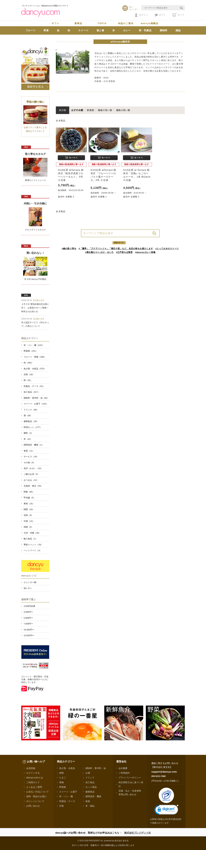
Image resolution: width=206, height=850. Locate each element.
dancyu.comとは (34, 777)
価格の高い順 (123, 110)
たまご (62, 777)
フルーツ (30, 30)
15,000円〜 (29, 635)
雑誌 (178, 30)
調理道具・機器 (93, 796)
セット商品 (91, 787)
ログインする (33, 773)
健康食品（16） (31, 421)
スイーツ (83, 30)
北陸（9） (28, 515)
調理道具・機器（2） (34, 445)
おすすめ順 (77, 110)
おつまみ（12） (31, 480)
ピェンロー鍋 (30, 582)
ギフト (55, 23)
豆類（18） (29, 374)
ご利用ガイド (33, 782)
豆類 (61, 806)
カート (178, 15)
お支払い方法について (37, 791)
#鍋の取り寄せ (69, 248)
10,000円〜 (29, 629)
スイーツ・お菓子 (68, 791)
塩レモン (28, 588)
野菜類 (62, 787)
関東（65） (29, 492)
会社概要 (122, 768)
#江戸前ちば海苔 (124, 252)
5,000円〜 (28, 618)
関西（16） (29, 509)
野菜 (46, 30)
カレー (127, 30)
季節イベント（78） (33, 544)
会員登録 (30, 768)
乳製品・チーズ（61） (34, 386)
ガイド (160, 15)
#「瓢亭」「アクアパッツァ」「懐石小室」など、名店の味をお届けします (116, 248)
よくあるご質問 (34, 787)
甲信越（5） (29, 497)
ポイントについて (35, 801)
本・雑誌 (89, 806)
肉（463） (28, 362)
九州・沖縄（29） (32, 533)
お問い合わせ (33, 806)
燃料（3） (28, 433)
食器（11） (29, 451)
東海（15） (29, 503)
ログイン (141, 15)
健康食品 (89, 791)
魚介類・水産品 (67, 768)
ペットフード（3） (33, 550)
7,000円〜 (28, 623)
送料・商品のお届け (36, 796)
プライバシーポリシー (129, 777)
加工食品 (89, 782)
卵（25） (28, 380)
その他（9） (29, 462)
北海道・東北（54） (33, 486)
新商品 (78, 23)
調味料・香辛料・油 (95, 768)
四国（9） (28, 527)
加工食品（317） (32, 392)
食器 (87, 801)
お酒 (87, 773)
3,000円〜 (28, 612)
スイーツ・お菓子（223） (36, 404)
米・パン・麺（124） (34, 345)
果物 (61, 782)
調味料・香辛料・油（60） (36, 398)
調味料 (163, 30)
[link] (166, 810)
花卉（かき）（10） (33, 468)
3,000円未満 (29, 606)
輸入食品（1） (30, 538)
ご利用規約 (124, 773)
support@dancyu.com (164, 771)
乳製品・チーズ (67, 801)
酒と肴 (100, 30)
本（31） (28, 439)
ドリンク (89, 777)
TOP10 (102, 23)
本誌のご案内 (126, 23)
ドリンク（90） (31, 409)
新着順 (90, 110)
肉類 (61, 773)
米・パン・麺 (66, 796)
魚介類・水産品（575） (35, 368)
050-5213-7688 (158, 776)
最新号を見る (35, 86)
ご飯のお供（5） (31, 474)
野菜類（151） (31, 351)
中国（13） (29, 521)
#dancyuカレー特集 (145, 252)
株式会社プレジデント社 (137, 832)
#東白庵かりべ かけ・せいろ (99, 252)
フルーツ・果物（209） (35, 357)
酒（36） (28, 415)
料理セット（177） (33, 427)
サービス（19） (31, 456)
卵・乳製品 (145, 30)
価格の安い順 (105, 110)
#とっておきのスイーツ (167, 248)
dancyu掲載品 (149, 23)
